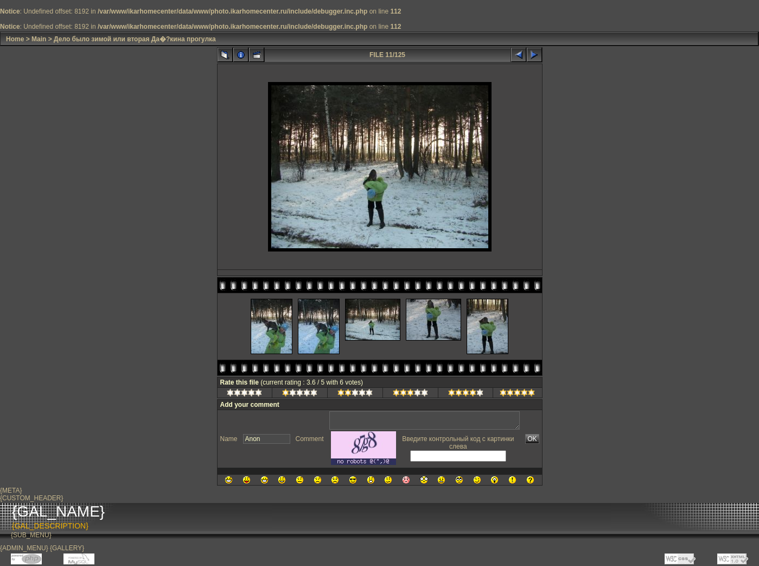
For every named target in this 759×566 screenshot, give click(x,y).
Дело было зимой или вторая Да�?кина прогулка (135, 39)
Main (38, 39)
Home (15, 39)
